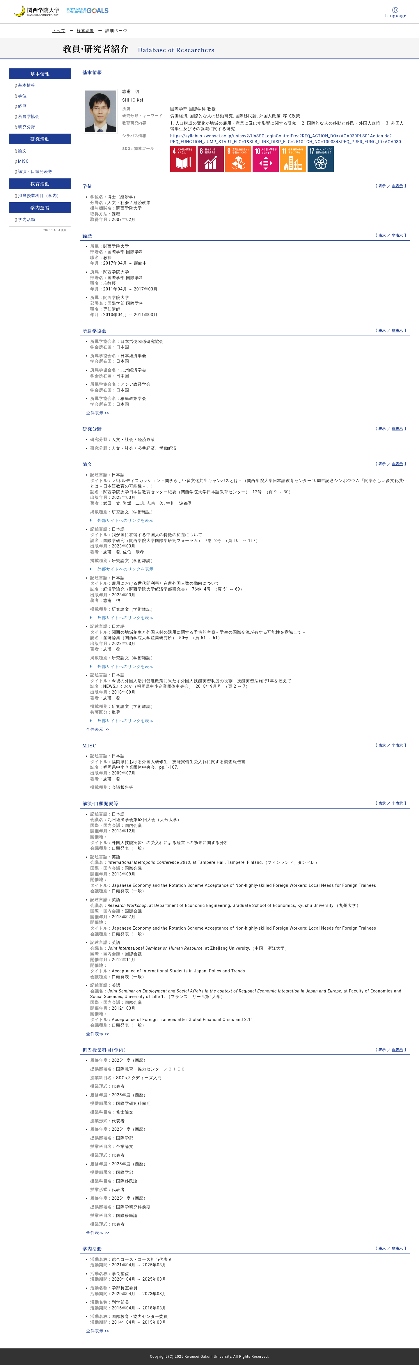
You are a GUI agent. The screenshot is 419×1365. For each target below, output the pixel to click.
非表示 (397, 186)
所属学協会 (29, 116)
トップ (58, 30)
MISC (23, 161)
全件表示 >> (97, 413)
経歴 (22, 106)
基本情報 (26, 85)
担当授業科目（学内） (39, 195)
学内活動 (26, 219)
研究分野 (26, 127)
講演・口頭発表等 (35, 171)
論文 (22, 150)
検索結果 (85, 30)
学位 (22, 95)
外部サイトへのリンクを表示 (122, 520)
